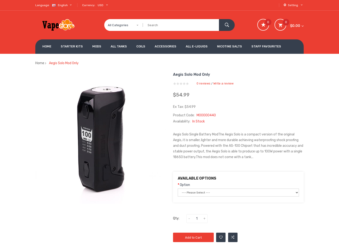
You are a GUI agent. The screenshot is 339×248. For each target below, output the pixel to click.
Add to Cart (193, 237)
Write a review (223, 83)
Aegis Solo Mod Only (64, 63)
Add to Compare (232, 237)
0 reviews (203, 83)
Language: (42, 5)
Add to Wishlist (221, 237)
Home (39, 63)
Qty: (176, 218)
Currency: (88, 5)
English (62, 5)
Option (185, 185)
